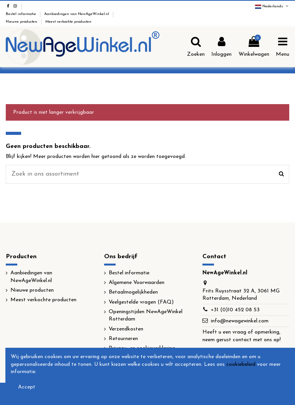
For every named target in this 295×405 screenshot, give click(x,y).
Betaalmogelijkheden (133, 292)
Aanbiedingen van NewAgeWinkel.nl (77, 14)
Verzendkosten (126, 329)
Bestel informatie (21, 14)
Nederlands (272, 6)
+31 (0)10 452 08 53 (235, 310)
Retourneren (123, 339)
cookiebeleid (240, 364)
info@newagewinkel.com (239, 321)
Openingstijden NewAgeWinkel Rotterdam (145, 315)
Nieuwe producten (22, 22)
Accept (26, 387)
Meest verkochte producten (68, 22)
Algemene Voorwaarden (136, 282)
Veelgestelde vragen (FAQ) (141, 302)
